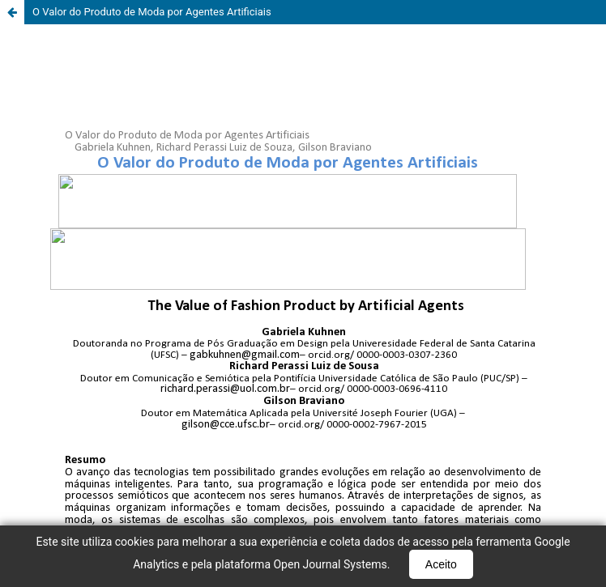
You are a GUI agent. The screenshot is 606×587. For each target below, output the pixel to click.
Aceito (441, 564)
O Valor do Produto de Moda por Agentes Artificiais (151, 12)
